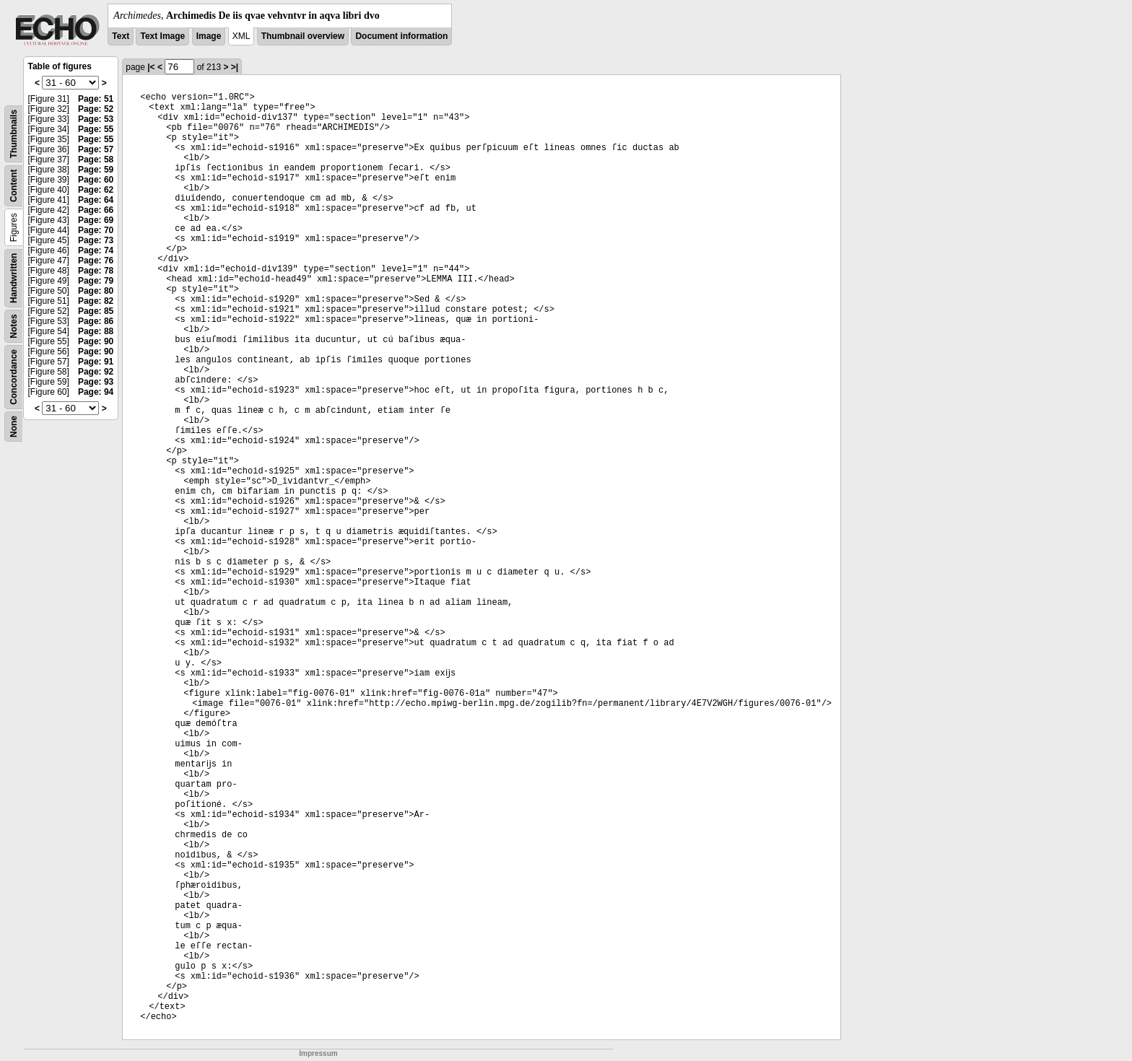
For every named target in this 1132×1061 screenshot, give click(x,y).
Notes (14, 326)
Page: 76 (95, 261)
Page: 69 (95, 220)
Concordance (14, 377)
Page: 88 (95, 331)
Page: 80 (95, 291)
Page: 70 (95, 230)
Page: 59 (95, 170)
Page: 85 (95, 311)
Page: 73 (95, 240)
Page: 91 (95, 362)
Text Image (162, 36)
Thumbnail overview (302, 36)
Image (209, 36)
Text (120, 36)
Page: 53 (95, 119)
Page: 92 (95, 372)
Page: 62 (95, 190)
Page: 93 (95, 382)
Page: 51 (95, 99)
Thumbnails (14, 134)
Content (14, 186)
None (14, 426)
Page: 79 (95, 281)
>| (234, 67)
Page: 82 (95, 301)
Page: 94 (95, 392)
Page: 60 (95, 180)
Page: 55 (95, 129)
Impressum (318, 1053)
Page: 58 (95, 159)
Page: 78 (95, 271)
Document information (401, 36)
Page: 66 (95, 210)
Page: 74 (95, 250)
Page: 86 (95, 321)
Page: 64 (95, 200)
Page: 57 (95, 149)
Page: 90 (95, 341)
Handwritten (14, 278)
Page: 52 (95, 109)
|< (150, 67)
